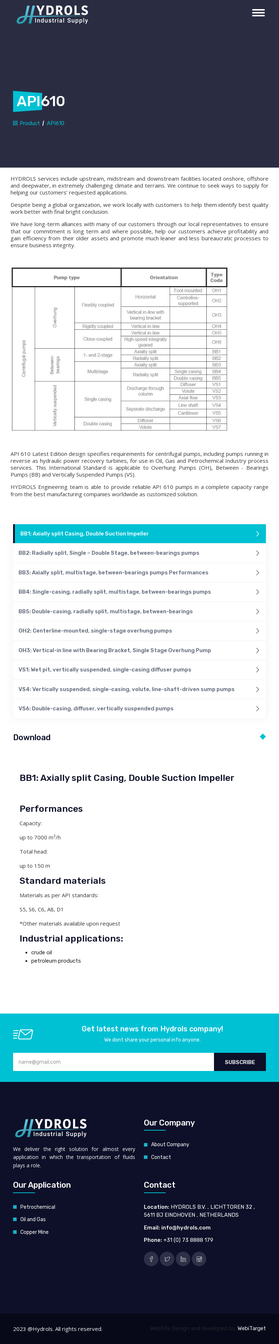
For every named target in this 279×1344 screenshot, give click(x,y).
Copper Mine (34, 1232)
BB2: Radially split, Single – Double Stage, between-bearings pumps (139, 553)
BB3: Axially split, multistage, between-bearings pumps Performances (139, 573)
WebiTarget (252, 1328)
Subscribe (240, 1062)
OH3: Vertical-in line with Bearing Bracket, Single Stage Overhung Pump (139, 651)
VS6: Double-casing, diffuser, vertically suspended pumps (139, 709)
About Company (170, 1145)
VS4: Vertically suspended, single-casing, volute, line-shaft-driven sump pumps (139, 690)
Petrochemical (37, 1207)
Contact (161, 1157)
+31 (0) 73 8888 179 (188, 1240)
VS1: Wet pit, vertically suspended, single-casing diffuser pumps (139, 670)
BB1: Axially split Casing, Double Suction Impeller (140, 534)
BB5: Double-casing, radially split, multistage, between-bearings (139, 612)
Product (26, 123)
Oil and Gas (33, 1219)
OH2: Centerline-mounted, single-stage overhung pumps (139, 631)
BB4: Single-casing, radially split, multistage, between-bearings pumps (139, 592)
